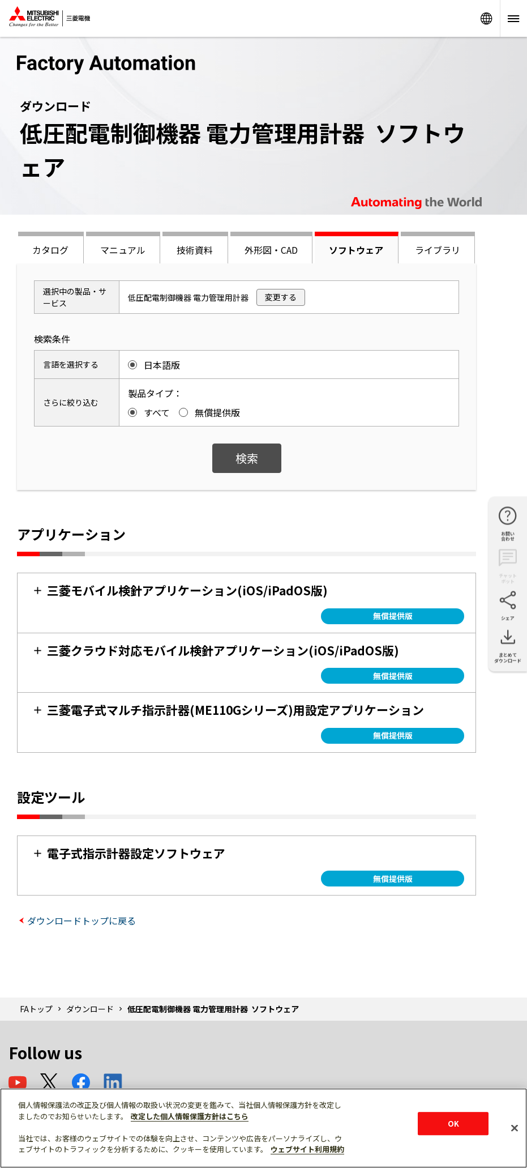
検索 (246, 458)
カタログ (50, 250)
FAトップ (36, 1008)
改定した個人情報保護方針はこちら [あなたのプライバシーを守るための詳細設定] (189, 1116)
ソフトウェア (356, 250)
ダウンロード (90, 1008)
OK (453, 1123)
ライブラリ (437, 250)
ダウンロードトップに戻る (81, 920)
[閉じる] (514, 1127)
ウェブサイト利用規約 (307, 1149)
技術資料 (195, 250)
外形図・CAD (271, 250)
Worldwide (486, 18)
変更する (281, 296)
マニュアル (122, 250)
